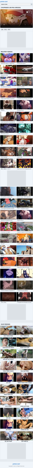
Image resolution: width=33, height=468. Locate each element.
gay (2, 29)
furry (6, 29)
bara (9, 29)
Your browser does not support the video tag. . (16, 18)
